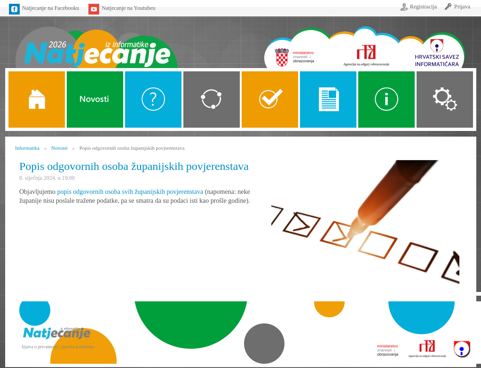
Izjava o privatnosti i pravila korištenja (58, 346)
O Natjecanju (153, 99)
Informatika (27, 148)
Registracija (423, 6)
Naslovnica (96, 41)
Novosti (95, 99)
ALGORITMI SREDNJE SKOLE (270, 99)
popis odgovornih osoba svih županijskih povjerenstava (130, 191)
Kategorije (211, 99)
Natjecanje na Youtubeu (128, 8)
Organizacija (445, 99)
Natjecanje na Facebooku (50, 8)
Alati (386, 99)
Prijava (462, 6)
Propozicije (328, 99)
